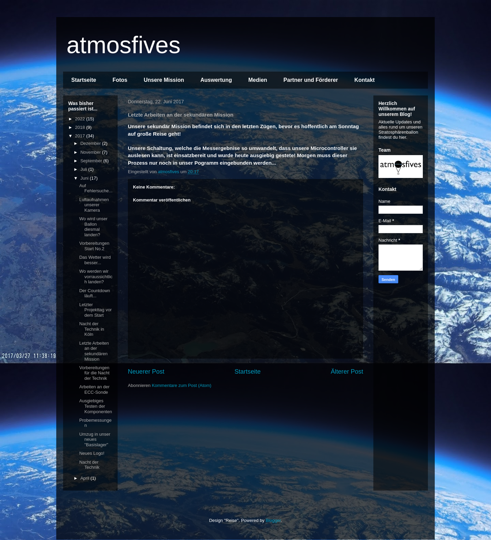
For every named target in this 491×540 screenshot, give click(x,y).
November (91, 152)
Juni (85, 178)
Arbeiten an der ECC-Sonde (94, 389)
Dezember (91, 143)
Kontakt (364, 80)
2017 (80, 135)
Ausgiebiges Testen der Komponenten (95, 406)
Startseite (83, 80)
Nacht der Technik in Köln (91, 329)
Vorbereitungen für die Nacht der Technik (94, 373)
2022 (80, 118)
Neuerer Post (146, 371)
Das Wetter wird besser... (94, 260)
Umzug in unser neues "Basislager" (94, 439)
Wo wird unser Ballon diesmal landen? (93, 226)
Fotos (120, 80)
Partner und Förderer (310, 80)
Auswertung (216, 80)
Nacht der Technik (89, 465)
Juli (84, 169)
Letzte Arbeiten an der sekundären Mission (94, 351)
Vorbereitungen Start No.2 (94, 246)
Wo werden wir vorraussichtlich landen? (95, 276)
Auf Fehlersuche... (95, 188)
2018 (80, 127)
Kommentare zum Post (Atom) (181, 385)
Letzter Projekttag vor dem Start (95, 310)
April (85, 478)
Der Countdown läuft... (94, 293)
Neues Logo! (91, 453)
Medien (257, 80)
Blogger (273, 520)
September (91, 160)
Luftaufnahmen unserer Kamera (94, 205)
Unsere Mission (164, 80)
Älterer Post (347, 371)
